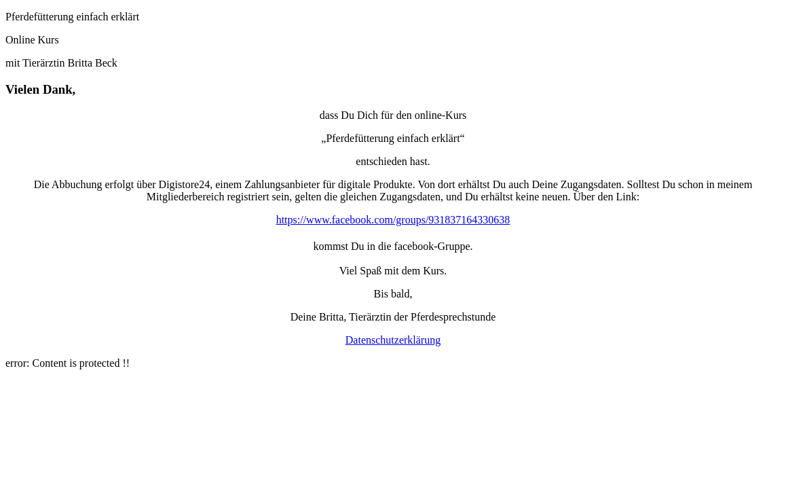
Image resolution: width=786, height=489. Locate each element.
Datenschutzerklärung (393, 340)
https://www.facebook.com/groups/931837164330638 (393, 219)
